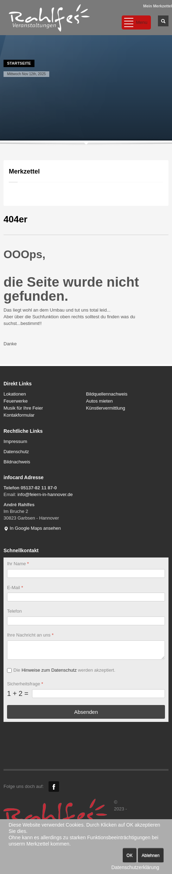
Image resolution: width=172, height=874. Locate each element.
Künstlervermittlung (105, 408)
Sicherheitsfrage (25, 683)
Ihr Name (18, 563)
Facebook (54, 786)
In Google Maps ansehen (32, 528)
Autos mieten (99, 401)
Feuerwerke (16, 401)
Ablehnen (151, 855)
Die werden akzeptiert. (64, 670)
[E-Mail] (86, 597)
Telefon (14, 611)
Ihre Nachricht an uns (30, 635)
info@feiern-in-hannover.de (45, 494)
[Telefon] (86, 621)
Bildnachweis (17, 461)
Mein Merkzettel (157, 6)
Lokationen (15, 394)
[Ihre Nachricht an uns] (86, 650)
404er (15, 219)
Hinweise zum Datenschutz (49, 670)
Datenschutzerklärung (135, 867)
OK (130, 855)
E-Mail (15, 587)
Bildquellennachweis (107, 394)
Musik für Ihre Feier (23, 408)
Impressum (15, 441)
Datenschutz (16, 451)
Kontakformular (19, 415)
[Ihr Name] (86, 573)
